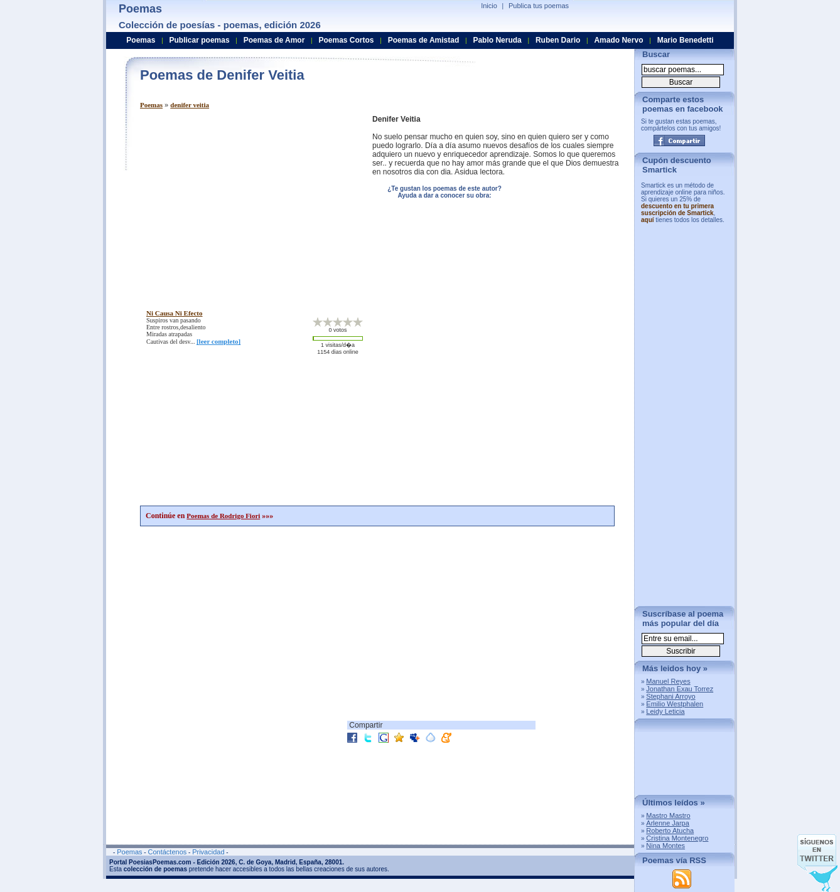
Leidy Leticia (665, 711)
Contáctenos (167, 852)
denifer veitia (189, 105)
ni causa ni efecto (174, 313)
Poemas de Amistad (424, 40)
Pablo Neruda (497, 40)
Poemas (151, 105)
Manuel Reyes (668, 681)
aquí (647, 219)
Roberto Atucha (670, 830)
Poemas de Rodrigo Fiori (223, 515)
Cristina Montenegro (677, 838)
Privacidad (208, 852)
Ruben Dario (558, 40)
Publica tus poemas (539, 5)
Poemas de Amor (274, 40)
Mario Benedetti (685, 40)
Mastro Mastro (668, 815)
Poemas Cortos (346, 40)
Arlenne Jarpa (667, 823)
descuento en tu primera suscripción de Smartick (677, 209)
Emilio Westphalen (674, 704)
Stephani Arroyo (670, 696)
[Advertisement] (245, 202)
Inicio (489, 5)
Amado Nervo (618, 40)
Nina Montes (665, 845)
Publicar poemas (200, 40)
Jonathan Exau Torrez (679, 689)
